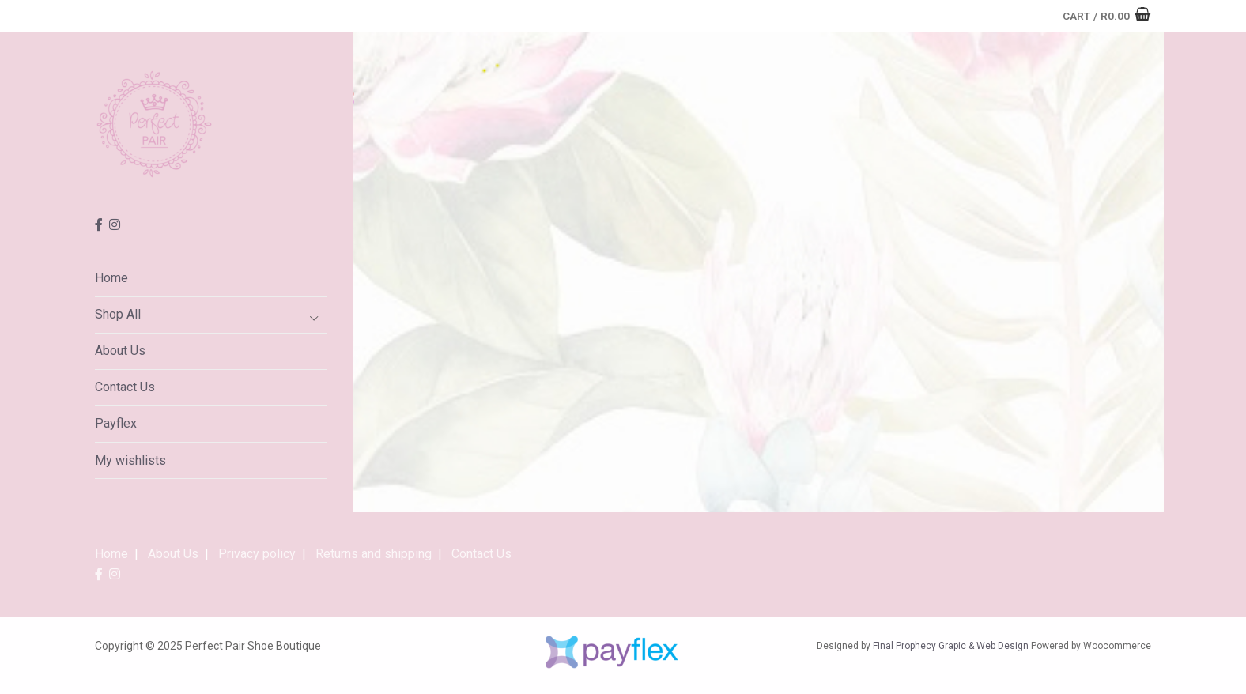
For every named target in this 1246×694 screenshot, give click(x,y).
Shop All (118, 314)
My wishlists (130, 460)
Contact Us (125, 386)
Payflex (116, 423)
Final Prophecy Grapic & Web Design (951, 645)
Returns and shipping (373, 553)
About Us (120, 350)
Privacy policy (257, 553)
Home (111, 277)
